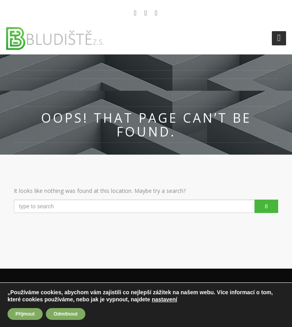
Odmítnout (66, 314)
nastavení (164, 299)
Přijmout (25, 314)
